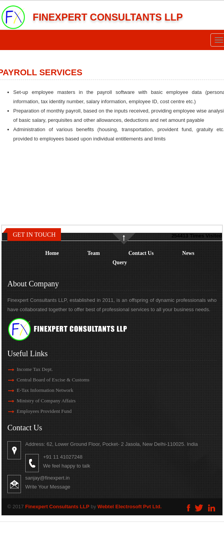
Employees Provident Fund (33, 411)
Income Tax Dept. (23, 369)
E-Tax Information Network (33, 390)
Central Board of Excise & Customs (41, 380)
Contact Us (141, 253)
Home (52, 253)
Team (93, 253)
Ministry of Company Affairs (34, 401)
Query (120, 262)
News (188, 253)
